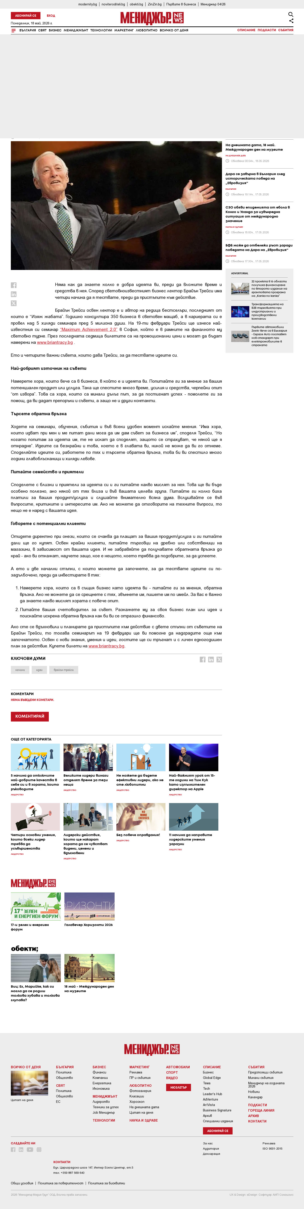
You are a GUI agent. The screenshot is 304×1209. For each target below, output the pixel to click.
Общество (64, 1077)
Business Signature (217, 1110)
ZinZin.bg (155, 4)
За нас (208, 1143)
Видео (172, 1077)
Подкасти (267, 30)
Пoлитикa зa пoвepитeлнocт (60, 1183)
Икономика (101, 1088)
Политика (63, 1072)
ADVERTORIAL (239, 273)
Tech (206, 1088)
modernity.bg (87, 4)
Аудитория (211, 1148)
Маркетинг (124, 30)
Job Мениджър (104, 1112)
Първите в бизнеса (181, 4)
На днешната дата (144, 1107)
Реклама (136, 1072)
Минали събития (260, 1077)
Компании (100, 1077)
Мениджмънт (76, 30)
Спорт (172, 1072)
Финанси (99, 1072)
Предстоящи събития (265, 1072)
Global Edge (212, 1077)
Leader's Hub (212, 1094)
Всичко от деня (174, 30)
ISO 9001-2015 (272, 1148)
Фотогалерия (140, 1090)
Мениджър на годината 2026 (266, 1085)
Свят (42, 30)
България (27, 30)
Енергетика (102, 1083)
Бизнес (55, 30)
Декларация (211, 1153)
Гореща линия (261, 1110)
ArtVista (209, 1104)
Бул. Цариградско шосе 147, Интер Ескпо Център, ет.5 (93, 1167)
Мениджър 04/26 (213, 4)
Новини (254, 1091)
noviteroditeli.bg (113, 4)
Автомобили (178, 1066)
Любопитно (147, 30)
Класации (137, 1096)
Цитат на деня (141, 1112)
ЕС (58, 1101)
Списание (246, 30)
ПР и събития (140, 1077)
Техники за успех (106, 1107)
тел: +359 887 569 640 (68, 1172)
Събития (285, 30)
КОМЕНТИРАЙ (29, 716)
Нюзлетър (178, 1088)
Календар (255, 1097)
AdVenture (210, 1099)
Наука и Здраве (144, 1120)
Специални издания (218, 1121)
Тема (206, 1083)
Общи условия (22, 1183)
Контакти (257, 1121)
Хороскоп (137, 1101)
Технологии (101, 30)
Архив (207, 1115)
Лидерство (101, 1101)
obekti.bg (136, 4)
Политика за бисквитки (106, 1183)
